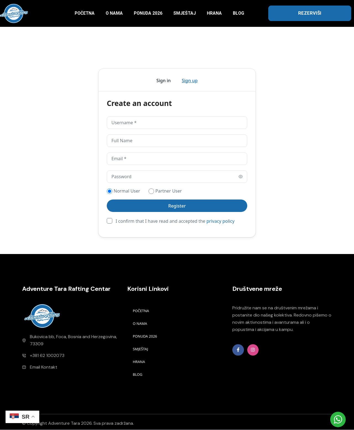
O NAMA (114, 13)
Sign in (164, 80)
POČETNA (85, 13)
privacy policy (221, 221)
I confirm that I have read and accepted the (175, 220)
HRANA (214, 13)
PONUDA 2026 (148, 13)
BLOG (238, 13)
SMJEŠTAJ (184, 13)
